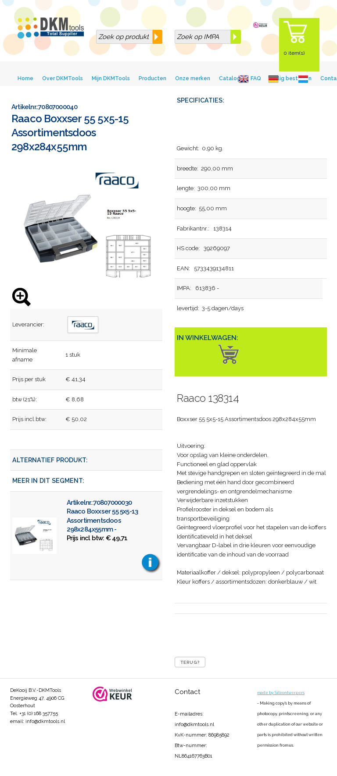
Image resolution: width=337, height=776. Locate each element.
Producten (152, 78)
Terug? (190, 662)
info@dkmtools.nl (45, 721)
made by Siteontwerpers (281, 693)
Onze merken (192, 78)
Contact (187, 692)
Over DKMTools (62, 78)
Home (25, 78)
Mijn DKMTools (111, 78)
